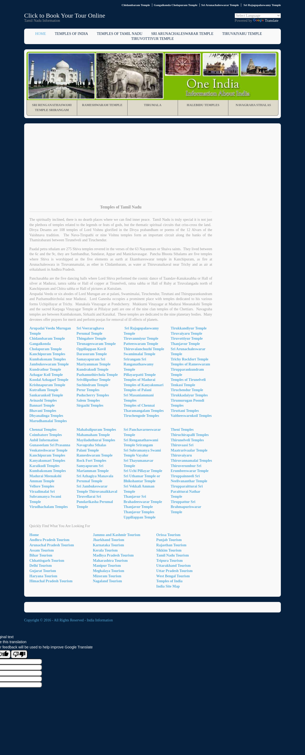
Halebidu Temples (203, 105)
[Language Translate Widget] (258, 15)
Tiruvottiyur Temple (152, 39)
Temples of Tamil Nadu (120, 34)
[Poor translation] (19, 654)
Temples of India (71, 34)
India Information (100, 620)
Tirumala (152, 105)
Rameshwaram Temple (102, 105)
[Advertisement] (152, 168)
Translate (265, 21)
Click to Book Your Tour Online (64, 15)
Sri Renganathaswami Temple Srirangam (52, 107)
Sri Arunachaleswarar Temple (182, 34)
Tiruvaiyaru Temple (242, 34)
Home (40, 34)
